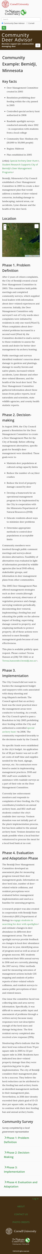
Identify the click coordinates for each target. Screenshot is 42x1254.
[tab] (21, 1140)
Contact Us (21, 1214)
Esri (37, 256)
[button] (21, 1140)
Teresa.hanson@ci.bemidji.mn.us (19, 660)
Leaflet (27, 256)
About (21, 1206)
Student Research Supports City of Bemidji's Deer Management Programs (20, 168)
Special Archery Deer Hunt (24, 160)
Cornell (31, 23)
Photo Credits (20, 1222)
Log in (35, 1198)
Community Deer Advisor (14, 23)
